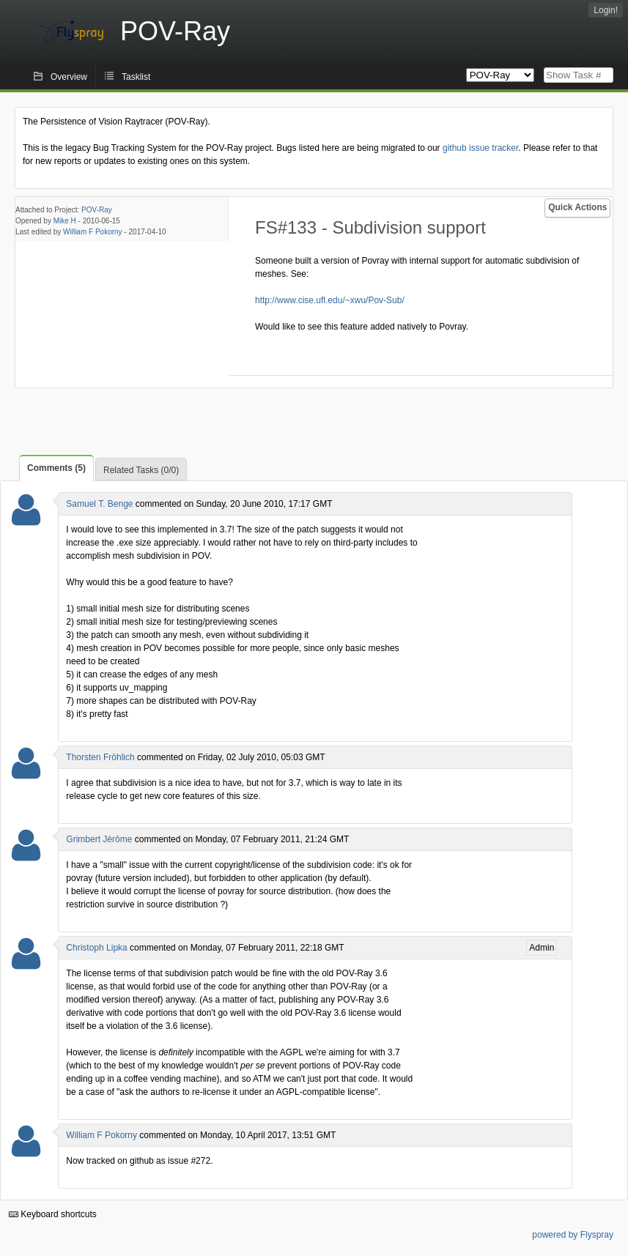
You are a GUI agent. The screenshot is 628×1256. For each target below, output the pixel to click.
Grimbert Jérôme (99, 839)
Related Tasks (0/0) (141, 470)
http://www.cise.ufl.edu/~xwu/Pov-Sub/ (329, 300)
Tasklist (136, 77)
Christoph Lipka (96, 948)
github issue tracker (480, 148)
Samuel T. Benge (99, 504)
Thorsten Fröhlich (100, 757)
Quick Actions (577, 207)
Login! (606, 10)
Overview (69, 77)
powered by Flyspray (572, 1235)
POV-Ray (96, 210)
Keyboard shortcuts (53, 1214)
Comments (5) (56, 468)
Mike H (64, 221)
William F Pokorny (92, 232)
